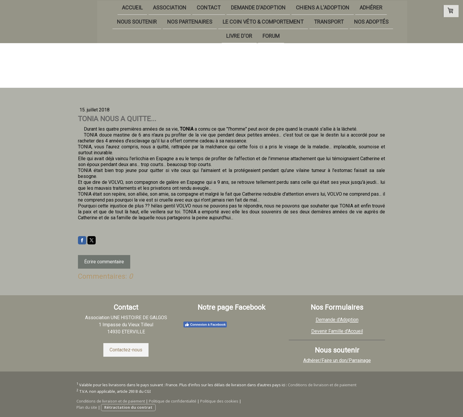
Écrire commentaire (104, 262)
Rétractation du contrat (128, 407)
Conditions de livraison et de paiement (322, 384)
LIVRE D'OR (218, 36)
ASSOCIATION (149, 7)
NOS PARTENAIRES (169, 22)
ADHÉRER (350, 7)
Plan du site (86, 407)
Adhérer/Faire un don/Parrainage (337, 360)
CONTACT (188, 7)
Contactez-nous (126, 350)
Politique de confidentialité (172, 401)
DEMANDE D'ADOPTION (237, 7)
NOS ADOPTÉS (351, 22)
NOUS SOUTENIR (116, 22)
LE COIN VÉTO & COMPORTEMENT (242, 22)
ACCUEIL (111, 7)
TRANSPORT (308, 22)
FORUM (250, 36)
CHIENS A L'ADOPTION (302, 7)
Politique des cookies (219, 401)
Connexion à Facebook (205, 324)
